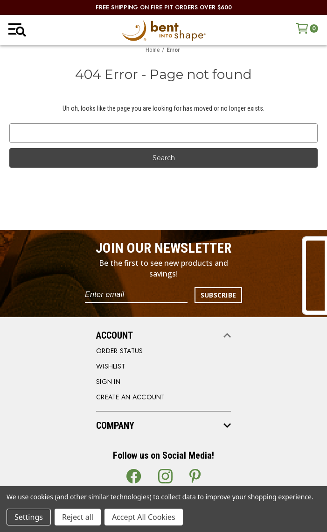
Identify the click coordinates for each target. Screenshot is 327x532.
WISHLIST (110, 366)
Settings (28, 517)
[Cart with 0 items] (307, 28)
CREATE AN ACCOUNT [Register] (130, 397)
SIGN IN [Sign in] (108, 381)
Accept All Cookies (143, 517)
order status (119, 350)
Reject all (77, 517)
